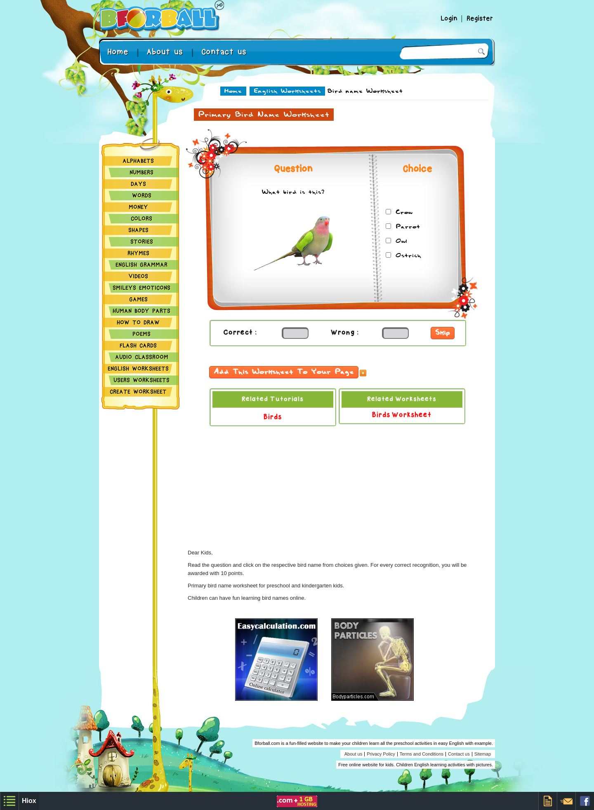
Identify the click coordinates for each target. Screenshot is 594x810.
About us (164, 51)
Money (138, 207)
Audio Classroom (141, 357)
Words (141, 195)
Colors (141, 218)
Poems (141, 334)
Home (117, 51)
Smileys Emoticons (141, 287)
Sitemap (482, 753)
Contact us (223, 51)
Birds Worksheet (401, 415)
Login (451, 18)
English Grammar (141, 264)
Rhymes (138, 253)
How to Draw (138, 322)
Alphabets (138, 160)
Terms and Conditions (421, 753)
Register (480, 18)
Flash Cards (138, 345)
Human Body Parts (141, 311)
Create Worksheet (138, 391)
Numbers (141, 172)
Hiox (29, 800)
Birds (273, 417)
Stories (141, 241)
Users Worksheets (141, 380)
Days (138, 184)
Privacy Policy (381, 753)
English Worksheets (138, 368)
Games (138, 299)
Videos (138, 276)
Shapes (138, 230)
